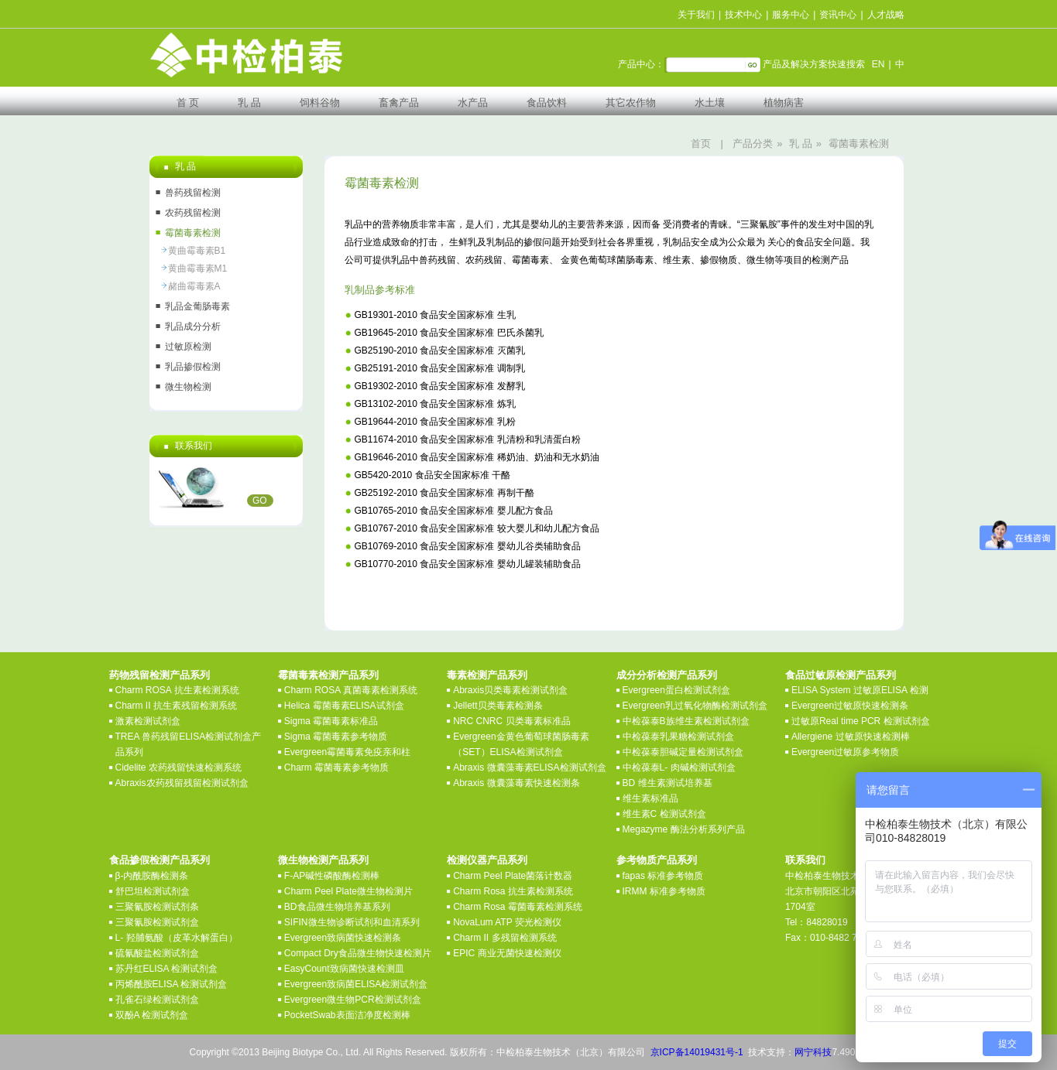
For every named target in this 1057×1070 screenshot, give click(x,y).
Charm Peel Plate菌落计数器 (512, 875)
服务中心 (790, 14)
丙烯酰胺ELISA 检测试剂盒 (171, 984)
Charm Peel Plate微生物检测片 (348, 891)
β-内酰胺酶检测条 (152, 875)
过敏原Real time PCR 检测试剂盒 (860, 721)
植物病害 (784, 102)
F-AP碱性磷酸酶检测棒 (331, 875)
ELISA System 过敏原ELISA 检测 (859, 690)
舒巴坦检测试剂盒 (152, 891)
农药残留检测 (193, 212)
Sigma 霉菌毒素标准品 (331, 721)
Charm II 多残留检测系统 (504, 937)
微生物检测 (188, 386)
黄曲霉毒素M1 (198, 268)
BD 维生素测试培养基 (667, 783)
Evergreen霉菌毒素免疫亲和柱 (347, 752)
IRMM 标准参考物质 (664, 891)
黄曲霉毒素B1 (197, 250)
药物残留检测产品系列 (159, 675)
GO (259, 500)
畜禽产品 (399, 102)
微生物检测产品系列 (323, 860)
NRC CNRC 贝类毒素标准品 (511, 721)
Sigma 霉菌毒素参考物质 (335, 736)
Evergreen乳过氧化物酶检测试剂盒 (695, 705)
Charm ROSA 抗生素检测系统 (177, 690)
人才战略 (885, 14)
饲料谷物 (320, 102)
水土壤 (710, 102)
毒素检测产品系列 (487, 675)
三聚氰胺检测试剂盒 (157, 922)
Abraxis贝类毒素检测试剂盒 (510, 690)
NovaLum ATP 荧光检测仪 (507, 922)
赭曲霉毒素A (194, 286)
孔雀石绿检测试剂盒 (157, 999)
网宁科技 (813, 1052)
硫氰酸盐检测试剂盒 (157, 953)
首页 (701, 143)
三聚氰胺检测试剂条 (157, 906)
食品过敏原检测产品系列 (840, 675)
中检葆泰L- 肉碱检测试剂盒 (679, 767)
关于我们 (696, 14)
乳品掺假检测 (193, 366)
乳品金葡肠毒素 (197, 306)
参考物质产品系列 (656, 860)
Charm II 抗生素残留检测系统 (176, 705)
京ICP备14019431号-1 (696, 1052)
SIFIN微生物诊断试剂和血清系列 (352, 922)
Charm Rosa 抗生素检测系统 (513, 891)
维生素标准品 (650, 798)
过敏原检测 (188, 346)
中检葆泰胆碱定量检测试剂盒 (683, 752)
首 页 (188, 102)
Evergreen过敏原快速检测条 (849, 705)
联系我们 (805, 860)
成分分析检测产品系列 (666, 675)
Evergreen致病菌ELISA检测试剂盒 (355, 984)
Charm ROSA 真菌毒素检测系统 (350, 690)
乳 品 (249, 102)
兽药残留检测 (193, 192)
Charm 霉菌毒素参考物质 (336, 767)
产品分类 (753, 143)
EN (878, 64)
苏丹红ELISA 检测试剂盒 (166, 968)
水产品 (473, 102)
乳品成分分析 (193, 326)
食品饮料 (547, 102)
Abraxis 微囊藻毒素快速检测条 (516, 783)
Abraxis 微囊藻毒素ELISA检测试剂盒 (529, 767)
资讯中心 (837, 14)
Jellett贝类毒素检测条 (497, 705)
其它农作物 (631, 102)
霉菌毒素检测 (859, 143)
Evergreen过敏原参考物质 (845, 752)
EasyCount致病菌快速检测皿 (344, 968)
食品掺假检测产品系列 (159, 860)
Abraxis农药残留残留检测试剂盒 (182, 783)
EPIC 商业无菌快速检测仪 (507, 953)
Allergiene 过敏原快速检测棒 (850, 736)
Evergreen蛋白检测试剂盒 (676, 690)
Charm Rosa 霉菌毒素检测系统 (517, 906)
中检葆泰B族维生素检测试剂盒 (686, 721)
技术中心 (743, 14)
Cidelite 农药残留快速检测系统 (178, 767)
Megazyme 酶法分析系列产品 (684, 829)
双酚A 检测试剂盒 (152, 1015)
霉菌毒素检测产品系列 (328, 675)
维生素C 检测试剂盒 (664, 813)
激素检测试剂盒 (147, 721)
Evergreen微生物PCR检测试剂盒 (352, 999)
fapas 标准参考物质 (663, 875)
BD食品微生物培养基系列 (337, 906)
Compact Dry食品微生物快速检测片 (357, 953)
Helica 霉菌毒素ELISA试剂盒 (344, 705)
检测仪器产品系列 (487, 860)
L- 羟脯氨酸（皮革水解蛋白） (176, 937)
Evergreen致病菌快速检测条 (342, 937)
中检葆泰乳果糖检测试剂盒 (678, 736)
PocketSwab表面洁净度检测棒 (347, 1015)
